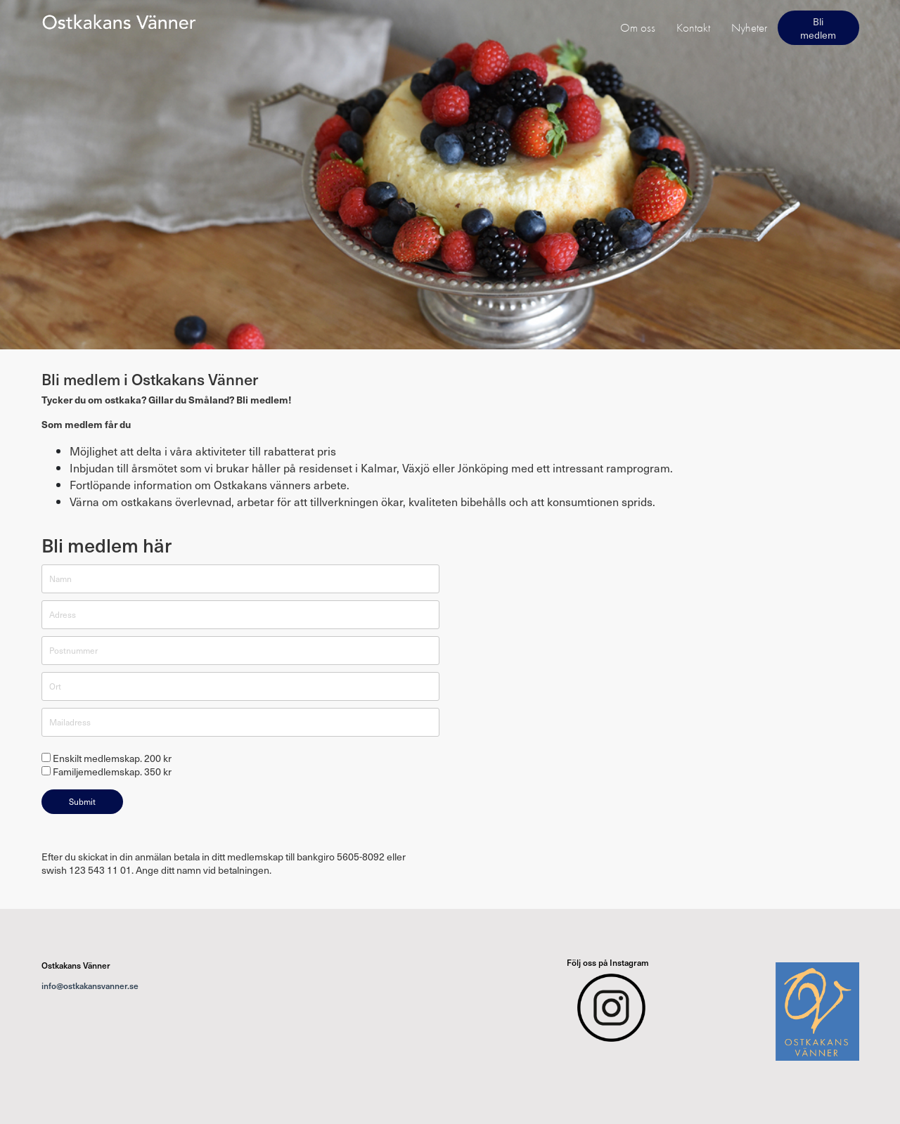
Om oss (637, 27)
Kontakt (693, 27)
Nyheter (749, 27)
